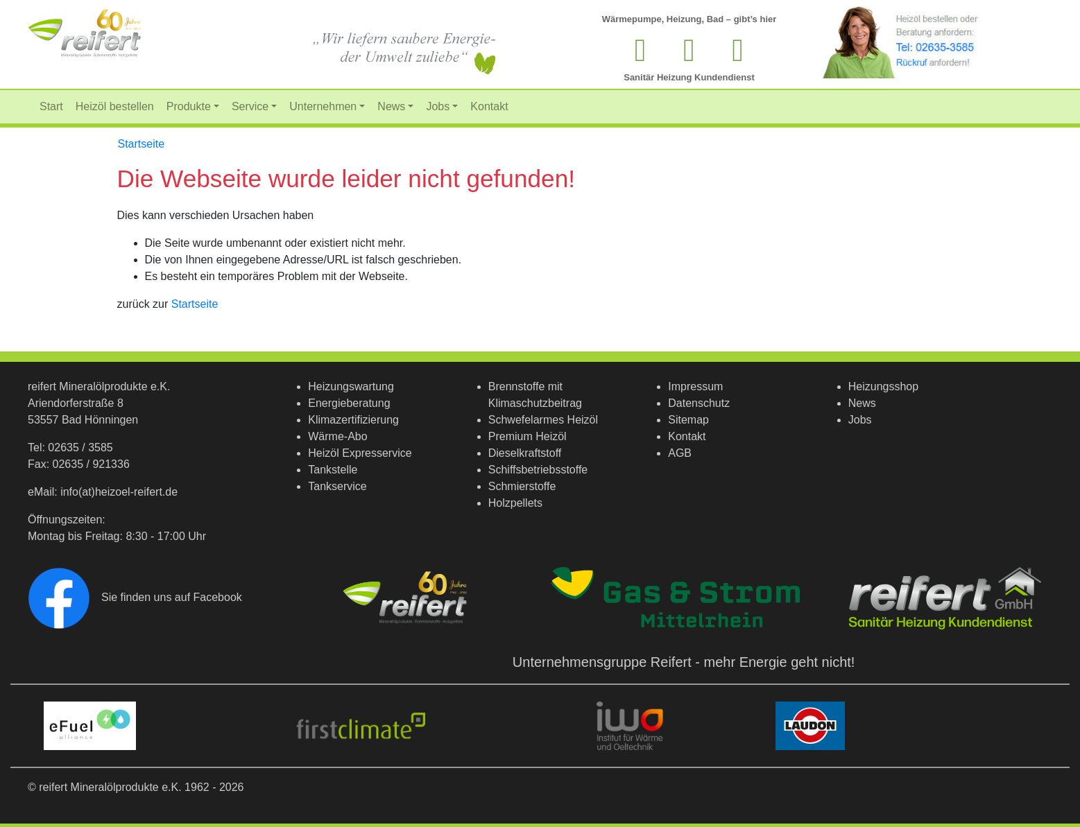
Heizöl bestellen (115, 106)
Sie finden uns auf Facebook (135, 597)
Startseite (141, 144)
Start (51, 106)
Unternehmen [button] (323, 106)
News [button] (391, 106)
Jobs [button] (437, 106)
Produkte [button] (188, 106)
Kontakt (489, 106)
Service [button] (250, 106)
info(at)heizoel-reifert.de (119, 492)
